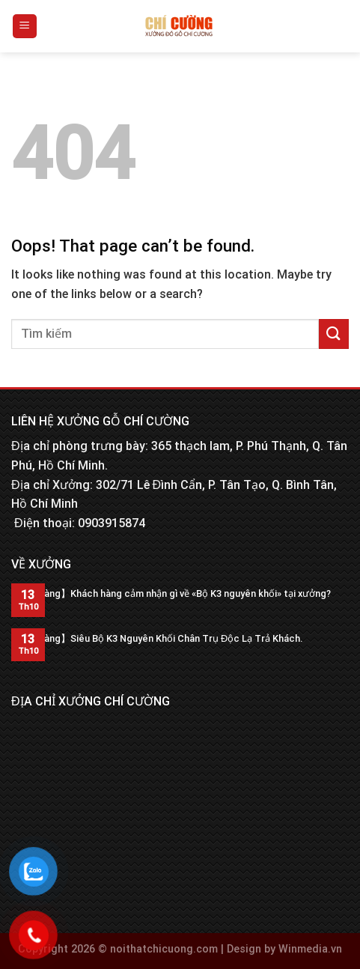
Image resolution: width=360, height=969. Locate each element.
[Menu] (25, 26)
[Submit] (334, 333)
